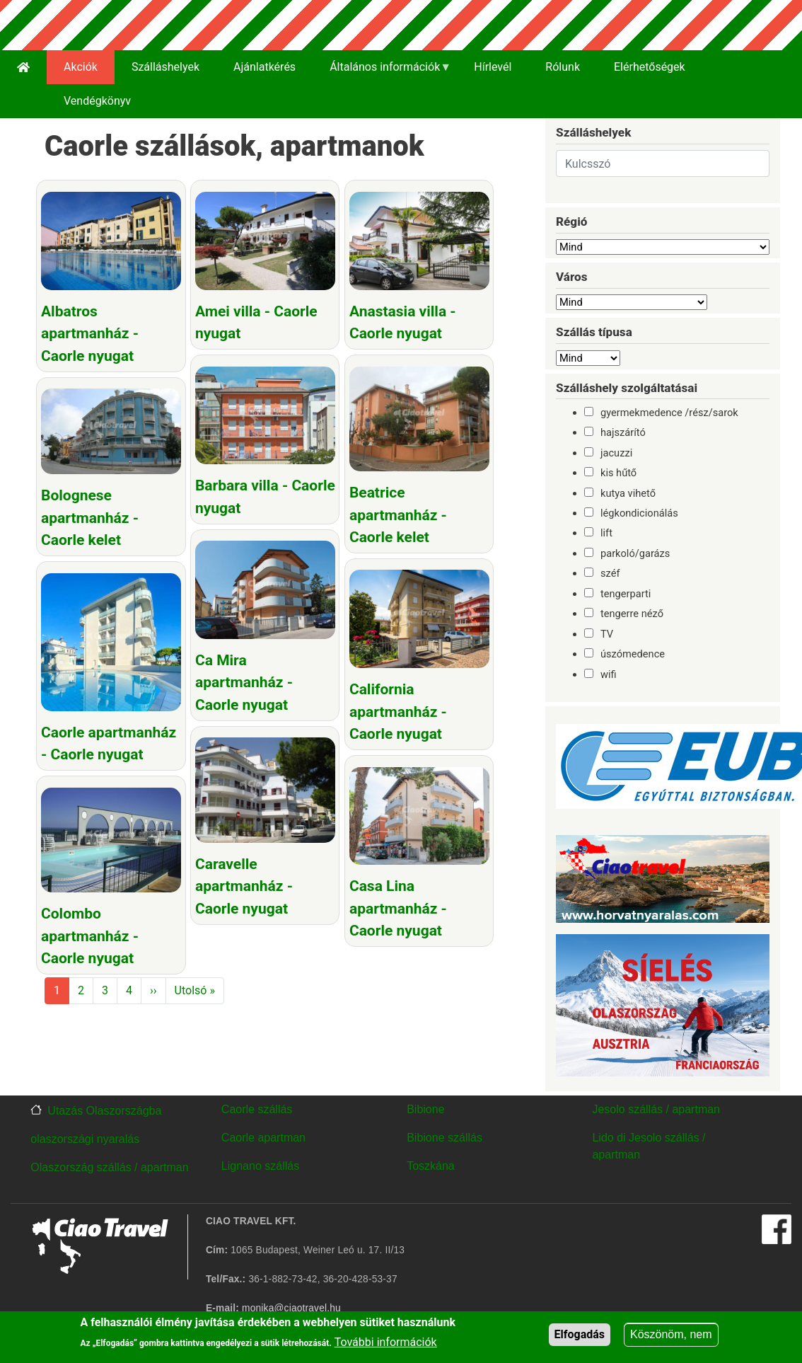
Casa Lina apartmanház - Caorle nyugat (394, 905)
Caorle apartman (263, 1138)
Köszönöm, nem (671, 1337)
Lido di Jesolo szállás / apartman (648, 1146)
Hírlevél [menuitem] (492, 67)
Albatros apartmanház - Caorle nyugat (90, 333)
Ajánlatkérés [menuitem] (264, 67)
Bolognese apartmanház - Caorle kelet (90, 517)
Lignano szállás (260, 1166)
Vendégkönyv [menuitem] (97, 101)
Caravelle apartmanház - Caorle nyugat (242, 883)
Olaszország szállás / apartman (109, 1167)
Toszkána (431, 1166)
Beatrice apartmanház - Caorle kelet (394, 513)
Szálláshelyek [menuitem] (165, 67)
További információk (386, 1345)
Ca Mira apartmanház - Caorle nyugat (242, 680)
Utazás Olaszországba (104, 1111)
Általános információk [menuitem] (382, 72)
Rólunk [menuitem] (562, 67)
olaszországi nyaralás (84, 1139)
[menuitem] (23, 67)
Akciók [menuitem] (81, 67)
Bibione (425, 1109)
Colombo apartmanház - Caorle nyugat (90, 932)
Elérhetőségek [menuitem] (649, 67)
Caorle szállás (256, 1109)
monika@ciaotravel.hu (291, 1308)
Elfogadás (579, 1337)
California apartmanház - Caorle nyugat (394, 709)
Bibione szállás (444, 1138)
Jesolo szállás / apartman (656, 1109)
